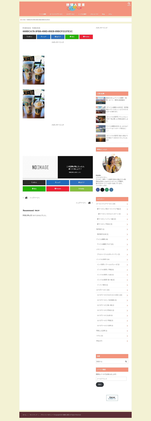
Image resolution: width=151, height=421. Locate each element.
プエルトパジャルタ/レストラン (108, 254)
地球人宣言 (66, 415)
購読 (100, 384)
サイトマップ (33, 415)
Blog (103, 14)
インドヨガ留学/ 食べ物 (105, 280)
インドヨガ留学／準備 (105, 269)
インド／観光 (102, 285)
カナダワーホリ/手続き (105, 310)
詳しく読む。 (104, 185)
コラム (110, 14)
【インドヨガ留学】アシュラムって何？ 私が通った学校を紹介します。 (117, 119)
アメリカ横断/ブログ (105, 244)
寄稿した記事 (101, 330)
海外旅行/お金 (102, 234)
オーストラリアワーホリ (56, 14)
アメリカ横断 (42, 14)
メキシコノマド (94, 14)
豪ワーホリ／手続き (104, 224)
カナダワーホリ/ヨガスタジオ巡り (109, 295)
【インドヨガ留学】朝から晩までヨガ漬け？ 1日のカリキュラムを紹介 (117, 138)
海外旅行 (100, 229)
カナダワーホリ (70, 14)
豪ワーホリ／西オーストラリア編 (109, 209)
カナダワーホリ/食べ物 (105, 305)
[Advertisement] (58, 47)
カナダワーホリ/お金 (105, 315)
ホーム (24, 415)
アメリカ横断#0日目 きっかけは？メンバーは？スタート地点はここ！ (117, 128)
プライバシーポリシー (47, 415)
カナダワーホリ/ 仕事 (105, 325)
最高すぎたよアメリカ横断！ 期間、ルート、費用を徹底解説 (116, 99)
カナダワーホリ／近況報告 (107, 300)
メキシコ (100, 249)
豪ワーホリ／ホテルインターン (109, 214)
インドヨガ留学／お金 (105, 274)
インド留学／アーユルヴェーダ (108, 264)
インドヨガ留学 (82, 14)
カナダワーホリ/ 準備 (105, 320)
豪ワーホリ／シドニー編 (106, 219)
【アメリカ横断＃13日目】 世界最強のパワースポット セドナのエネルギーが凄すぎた (117, 109)
